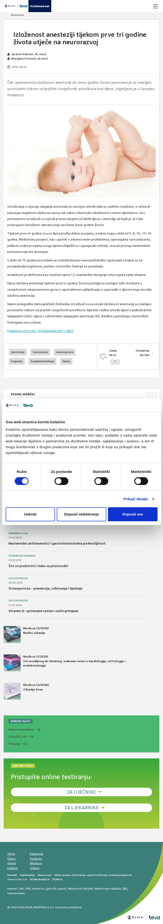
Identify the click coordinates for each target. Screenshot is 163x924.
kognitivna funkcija (42, 361)
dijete (66, 361)
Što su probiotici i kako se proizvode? (39, 566)
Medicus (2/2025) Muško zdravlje (26, 634)
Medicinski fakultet (80, 888)
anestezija (17, 352)
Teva (10, 879)
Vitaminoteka (16, 893)
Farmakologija (18, 533)
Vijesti (11, 863)
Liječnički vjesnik (56, 888)
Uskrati (30, 514)
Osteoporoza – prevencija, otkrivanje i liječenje (45, 588)
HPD (28, 888)
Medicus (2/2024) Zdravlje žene (26, 691)
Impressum (44, 875)
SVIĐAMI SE (114, 357)
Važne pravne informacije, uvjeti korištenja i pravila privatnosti (93, 875)
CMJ (21, 888)
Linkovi (34, 868)
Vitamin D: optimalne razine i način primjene (43, 611)
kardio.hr (38, 888)
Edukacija (36, 854)
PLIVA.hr (57, 879)
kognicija (16, 361)
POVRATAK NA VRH (142, 353)
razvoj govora (64, 352)
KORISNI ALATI (20, 721)
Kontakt (12, 875)
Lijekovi (12, 868)
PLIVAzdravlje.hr (40, 879)
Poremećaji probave (22, 555)
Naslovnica (17, 14)
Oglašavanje (27, 875)
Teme (11, 854)
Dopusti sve (132, 514)
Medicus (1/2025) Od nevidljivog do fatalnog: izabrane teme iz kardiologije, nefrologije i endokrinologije (65, 662)
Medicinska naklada (107, 888)
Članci (11, 859)
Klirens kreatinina (21, 729)
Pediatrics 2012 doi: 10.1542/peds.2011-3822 (40, 331)
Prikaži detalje (135, 499)
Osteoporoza (18, 578)
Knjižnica (36, 859)
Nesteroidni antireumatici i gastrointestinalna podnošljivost (57, 543)
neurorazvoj (40, 352)
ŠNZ (125, 888)
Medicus (36, 863)
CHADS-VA (17, 737)
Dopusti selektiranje (81, 514)
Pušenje (14, 744)
